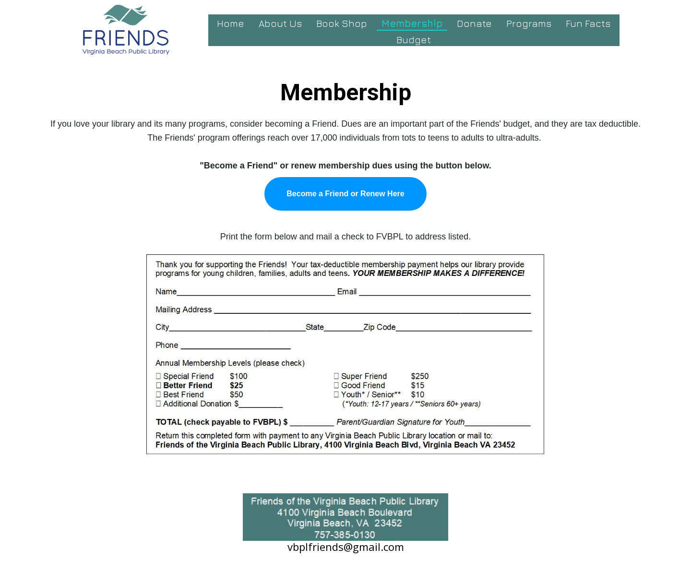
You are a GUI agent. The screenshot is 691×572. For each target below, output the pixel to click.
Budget (413, 39)
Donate (474, 23)
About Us (280, 23)
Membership (411, 23)
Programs (528, 23)
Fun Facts (588, 23)
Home (230, 23)
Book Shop (341, 23)
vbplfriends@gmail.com (345, 546)
